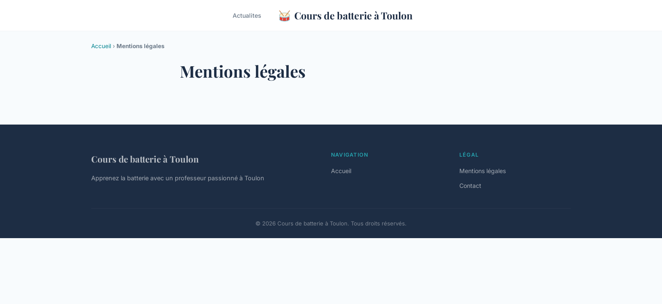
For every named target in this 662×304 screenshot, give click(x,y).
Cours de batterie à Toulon (345, 15)
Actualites (247, 15)
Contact (470, 185)
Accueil (101, 46)
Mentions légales (482, 170)
